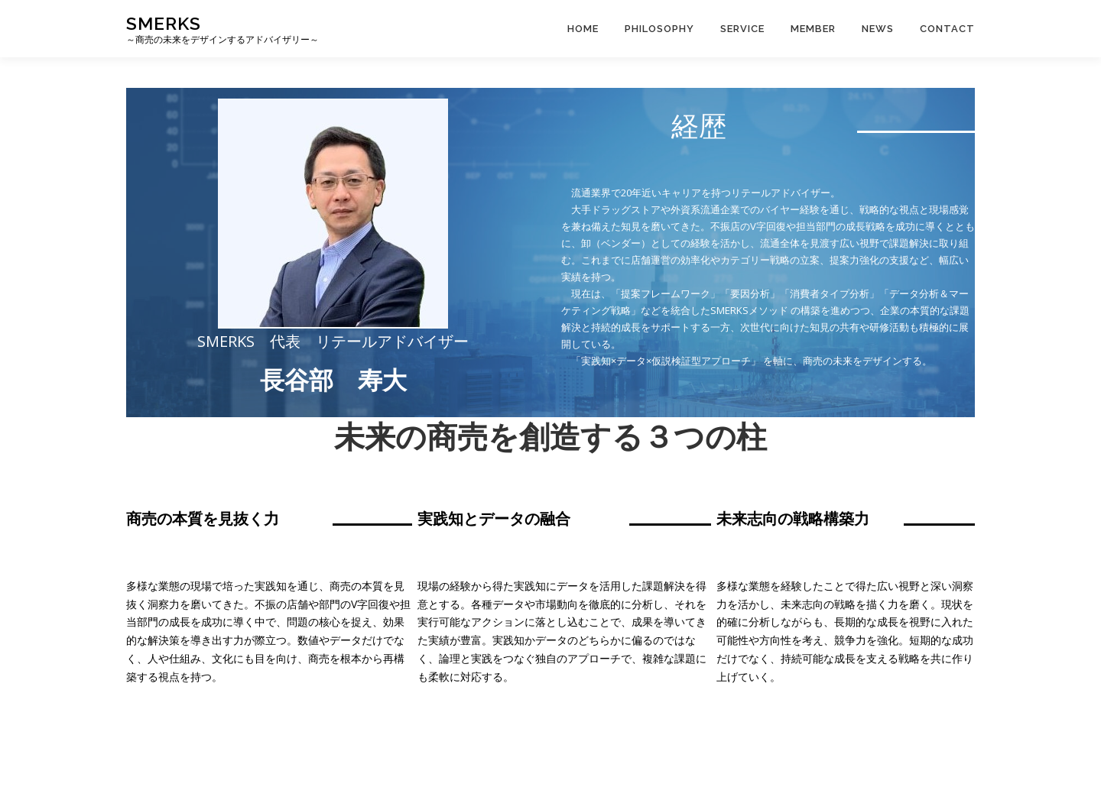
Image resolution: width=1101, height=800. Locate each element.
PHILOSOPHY (659, 28)
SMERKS (163, 23)
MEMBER (813, 28)
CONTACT (947, 28)
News (878, 28)
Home (583, 28)
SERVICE (742, 28)
